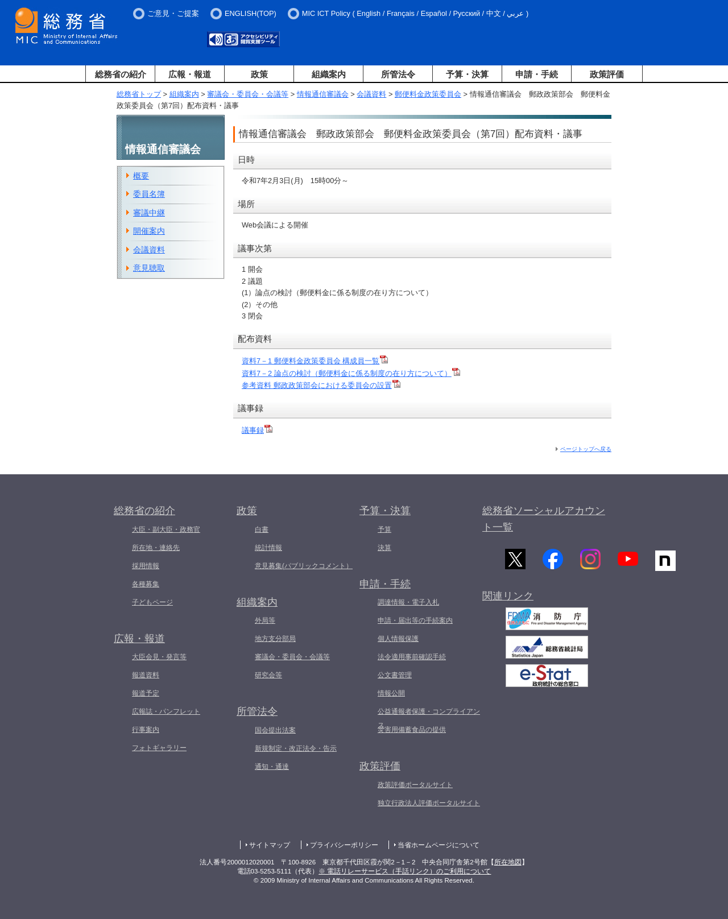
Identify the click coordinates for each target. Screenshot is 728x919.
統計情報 (268, 548)
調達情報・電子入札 (408, 602)
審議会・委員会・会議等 (247, 94)
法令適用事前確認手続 (412, 657)
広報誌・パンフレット (166, 711)
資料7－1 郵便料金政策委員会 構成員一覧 (315, 361)
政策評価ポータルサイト (415, 785)
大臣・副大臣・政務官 (166, 529)
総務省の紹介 (120, 74)
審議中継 (149, 212)
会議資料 (371, 94)
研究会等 (268, 675)
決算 (384, 548)
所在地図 (508, 862)
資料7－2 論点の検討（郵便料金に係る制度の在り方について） (351, 373)
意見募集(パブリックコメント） (304, 566)
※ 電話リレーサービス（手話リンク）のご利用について (404, 871)
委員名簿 (149, 193)
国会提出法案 (275, 730)
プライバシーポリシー (344, 845)
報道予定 (145, 693)
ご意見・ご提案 (173, 13)
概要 (141, 175)
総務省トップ (139, 94)
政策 (259, 74)
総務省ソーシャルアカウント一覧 (543, 519)
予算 (384, 529)
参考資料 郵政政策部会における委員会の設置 (321, 385)
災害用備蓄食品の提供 (412, 730)
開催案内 (149, 230)
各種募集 (145, 584)
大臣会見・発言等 (159, 657)
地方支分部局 (275, 639)
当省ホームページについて (438, 845)
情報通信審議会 (323, 94)
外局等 (265, 620)
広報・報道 (189, 74)
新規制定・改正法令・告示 (296, 748)
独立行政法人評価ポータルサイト (429, 803)
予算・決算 (467, 74)
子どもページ (152, 602)
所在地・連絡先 (156, 548)
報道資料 (145, 675)
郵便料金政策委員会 (428, 94)
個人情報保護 (398, 639)
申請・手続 (536, 74)
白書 (261, 529)
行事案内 (145, 730)
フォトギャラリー (159, 748)
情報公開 (391, 693)
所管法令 (398, 74)
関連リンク (507, 599)
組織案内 (329, 74)
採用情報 (145, 566)
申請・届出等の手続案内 (415, 620)
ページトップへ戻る (585, 449)
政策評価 (607, 74)
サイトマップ (269, 845)
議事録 (257, 430)
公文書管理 (395, 675)
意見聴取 (149, 267)
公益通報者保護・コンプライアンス (429, 718)
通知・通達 (272, 767)
